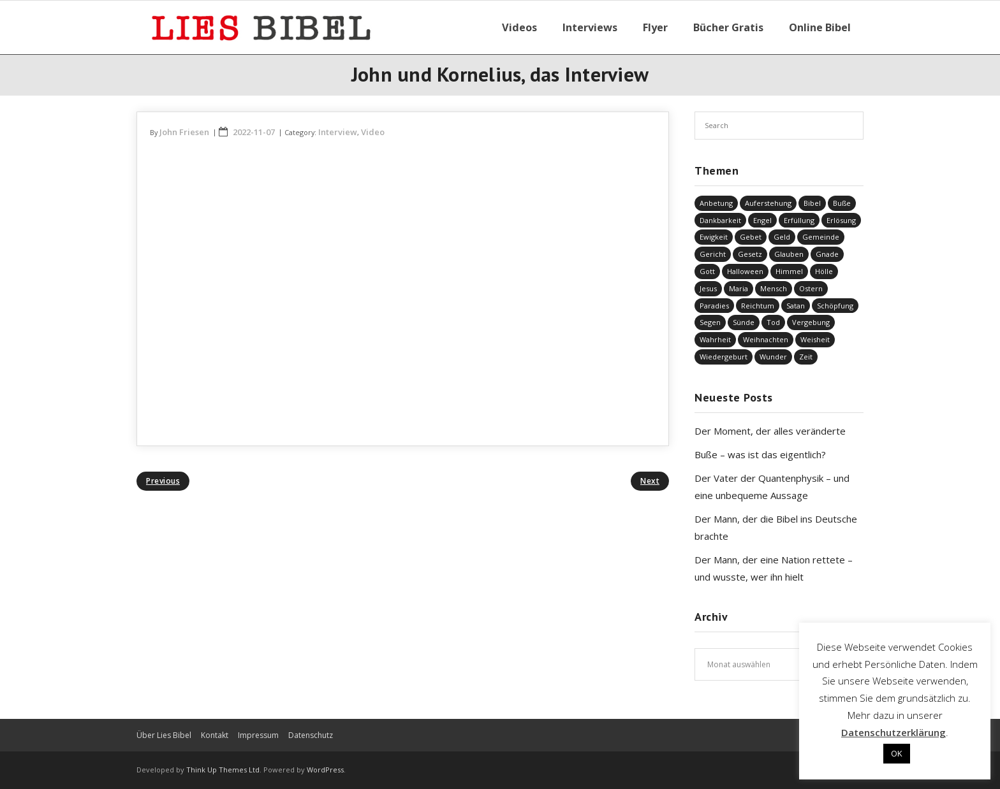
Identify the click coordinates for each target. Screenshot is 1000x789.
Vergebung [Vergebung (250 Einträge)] (811, 322)
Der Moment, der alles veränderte (770, 430)
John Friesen (184, 132)
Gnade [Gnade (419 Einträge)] (827, 254)
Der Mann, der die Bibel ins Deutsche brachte (776, 527)
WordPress (325, 769)
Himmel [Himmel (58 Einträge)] (789, 271)
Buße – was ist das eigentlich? (760, 454)
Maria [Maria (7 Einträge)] (738, 288)
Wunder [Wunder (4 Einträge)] (773, 356)
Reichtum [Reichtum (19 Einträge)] (757, 305)
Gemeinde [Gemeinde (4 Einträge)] (820, 237)
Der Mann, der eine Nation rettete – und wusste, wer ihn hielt (774, 568)
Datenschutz (310, 735)
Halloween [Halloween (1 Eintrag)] (745, 271)
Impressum (258, 735)
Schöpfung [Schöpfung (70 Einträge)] (835, 305)
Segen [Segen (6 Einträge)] (710, 322)
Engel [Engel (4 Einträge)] (762, 220)
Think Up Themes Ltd (223, 769)
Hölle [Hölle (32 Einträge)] (824, 271)
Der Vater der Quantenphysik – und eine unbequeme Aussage (772, 487)
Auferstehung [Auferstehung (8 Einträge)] (768, 203)
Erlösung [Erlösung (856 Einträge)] (841, 220)
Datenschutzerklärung (893, 732)
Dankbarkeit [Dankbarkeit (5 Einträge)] (720, 220)
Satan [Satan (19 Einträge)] (795, 305)
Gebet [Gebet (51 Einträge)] (750, 237)
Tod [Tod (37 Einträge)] (773, 322)
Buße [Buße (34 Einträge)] (842, 203)
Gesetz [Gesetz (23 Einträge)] (750, 254)
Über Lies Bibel (163, 735)
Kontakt (214, 735)
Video (373, 132)
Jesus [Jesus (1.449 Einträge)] (708, 288)
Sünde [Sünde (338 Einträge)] (743, 322)
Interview (337, 132)
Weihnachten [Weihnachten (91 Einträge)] (765, 339)
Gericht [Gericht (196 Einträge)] (713, 254)
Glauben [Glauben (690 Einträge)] (789, 254)
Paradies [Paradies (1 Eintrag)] (714, 305)
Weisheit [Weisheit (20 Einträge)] (815, 339)
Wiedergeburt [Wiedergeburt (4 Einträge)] (723, 356)
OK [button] (896, 753)
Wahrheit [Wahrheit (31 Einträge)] (715, 339)
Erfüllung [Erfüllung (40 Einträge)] (799, 220)
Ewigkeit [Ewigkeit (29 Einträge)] (714, 237)
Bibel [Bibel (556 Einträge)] (812, 203)
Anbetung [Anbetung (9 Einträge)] (716, 203)
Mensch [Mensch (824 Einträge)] (773, 288)
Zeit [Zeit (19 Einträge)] (805, 356)
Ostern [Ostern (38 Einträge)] (811, 288)
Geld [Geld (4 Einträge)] (782, 237)
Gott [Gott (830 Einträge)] (707, 271)
